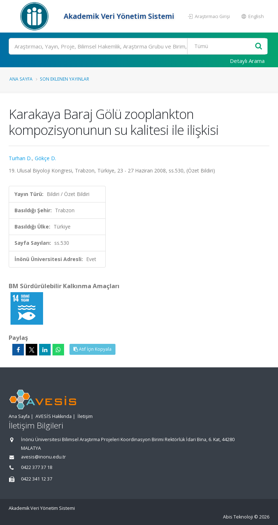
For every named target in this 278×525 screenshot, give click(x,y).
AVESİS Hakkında (53, 416)
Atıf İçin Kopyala (92, 349)
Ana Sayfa (21, 79)
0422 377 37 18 (36, 467)
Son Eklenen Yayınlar (64, 79)
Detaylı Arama (247, 60)
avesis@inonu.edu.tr (43, 457)
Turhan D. (20, 158)
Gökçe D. (45, 158)
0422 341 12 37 (36, 479)
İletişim (85, 416)
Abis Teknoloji (238, 517)
